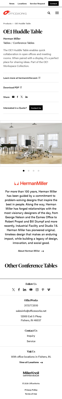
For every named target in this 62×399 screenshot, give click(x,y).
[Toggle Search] (49, 13)
